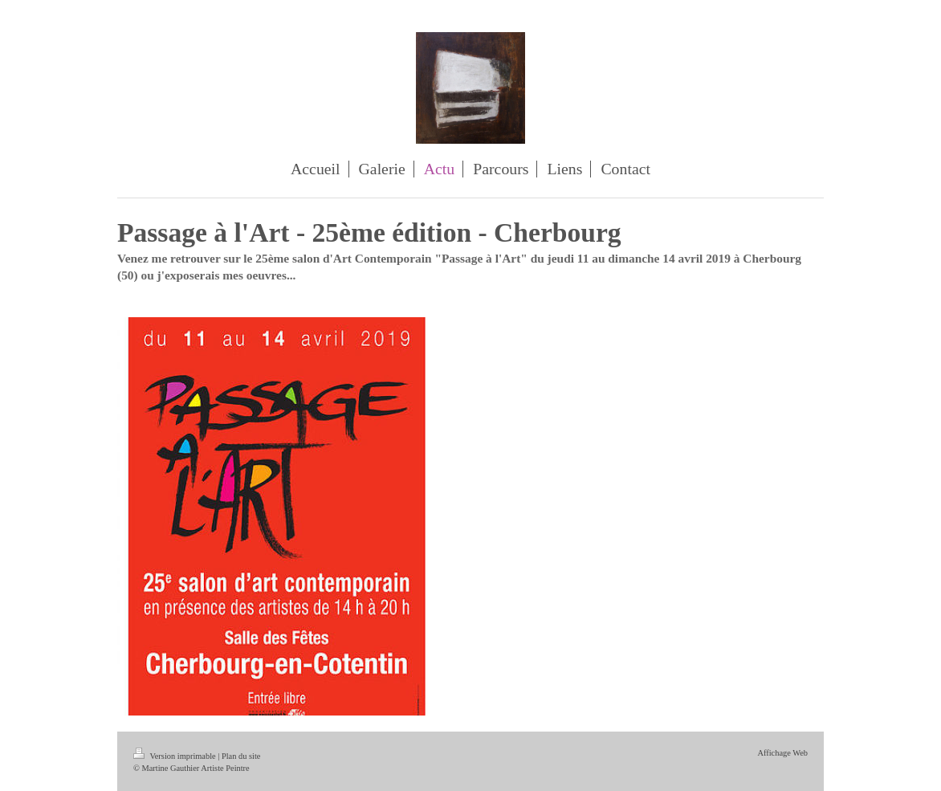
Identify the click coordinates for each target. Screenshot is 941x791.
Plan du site (241, 756)
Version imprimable (175, 756)
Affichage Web (782, 752)
